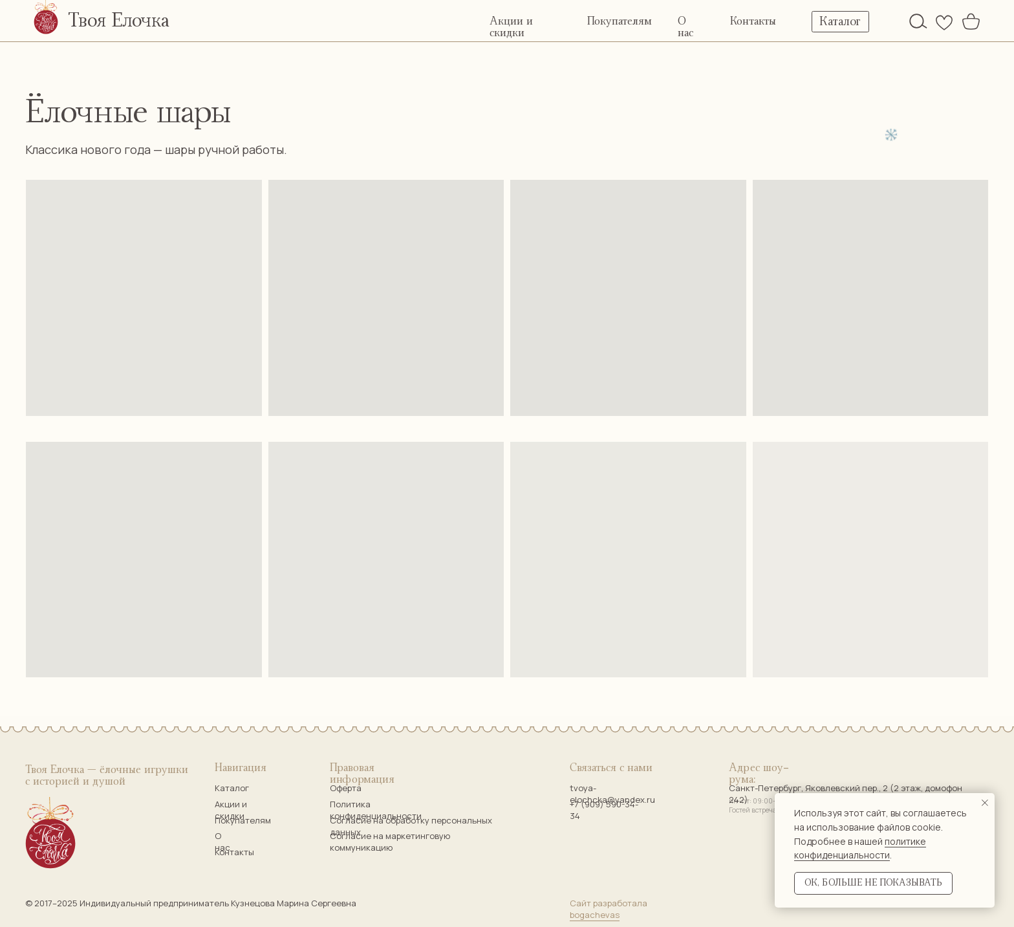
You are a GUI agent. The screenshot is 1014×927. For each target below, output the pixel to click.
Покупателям (619, 21)
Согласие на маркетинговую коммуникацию (390, 841)
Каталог (232, 788)
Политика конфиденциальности (376, 810)
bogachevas (595, 915)
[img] (918, 21)
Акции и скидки (231, 810)
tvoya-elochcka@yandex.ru (612, 793)
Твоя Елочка (118, 21)
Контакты (753, 21)
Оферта (345, 788)
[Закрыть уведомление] (984, 802)
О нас (222, 841)
